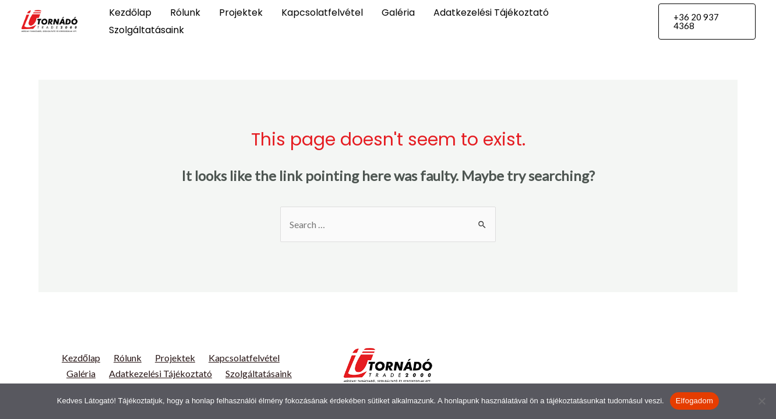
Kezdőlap (130, 12)
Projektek (241, 12)
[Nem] (761, 401)
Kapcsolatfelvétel (322, 12)
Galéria (398, 12)
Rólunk (185, 12)
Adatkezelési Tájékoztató (491, 12)
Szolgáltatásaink (146, 30)
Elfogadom (694, 400)
